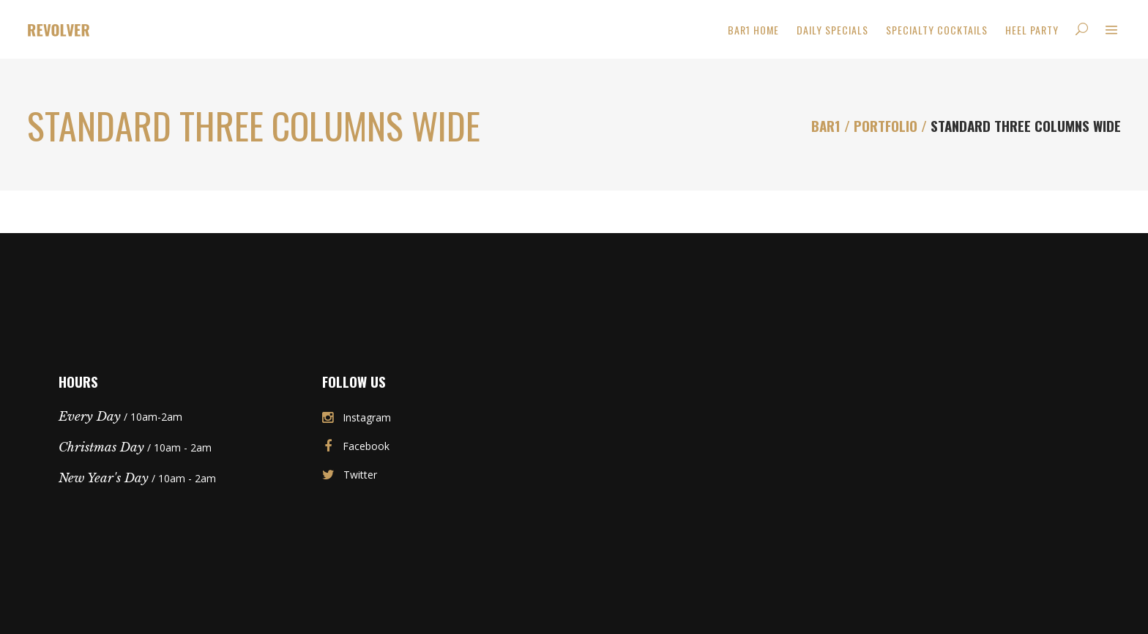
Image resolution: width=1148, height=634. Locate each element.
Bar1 (825, 126)
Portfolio (885, 126)
